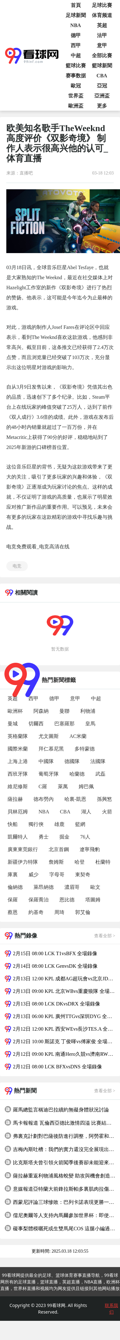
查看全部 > (104, 935)
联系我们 (111, 1308)
